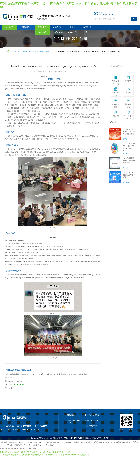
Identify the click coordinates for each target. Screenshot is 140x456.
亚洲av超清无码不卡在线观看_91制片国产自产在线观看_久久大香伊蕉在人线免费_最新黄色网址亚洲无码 (35, 452)
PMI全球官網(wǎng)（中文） (55, 442)
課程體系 (26, 27)
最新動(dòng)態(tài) (72, 32)
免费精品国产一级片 (42, 455)
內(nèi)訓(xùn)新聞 (42, 51)
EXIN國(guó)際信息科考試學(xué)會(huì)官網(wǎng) (24, 445)
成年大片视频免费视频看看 (9, 455)
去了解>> (126, 139)
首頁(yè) (9, 27)
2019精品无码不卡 (83, 455)
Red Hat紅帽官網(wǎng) (50, 445)
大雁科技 (106, 438)
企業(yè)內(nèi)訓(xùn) (57, 29)
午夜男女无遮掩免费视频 (26, 455)
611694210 (21, 442)
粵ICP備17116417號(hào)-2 (35, 442)
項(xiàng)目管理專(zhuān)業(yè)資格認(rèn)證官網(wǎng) (85, 442)
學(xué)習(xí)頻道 (42, 29)
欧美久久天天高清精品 (56, 455)
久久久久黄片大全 (71, 455)
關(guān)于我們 (88, 29)
